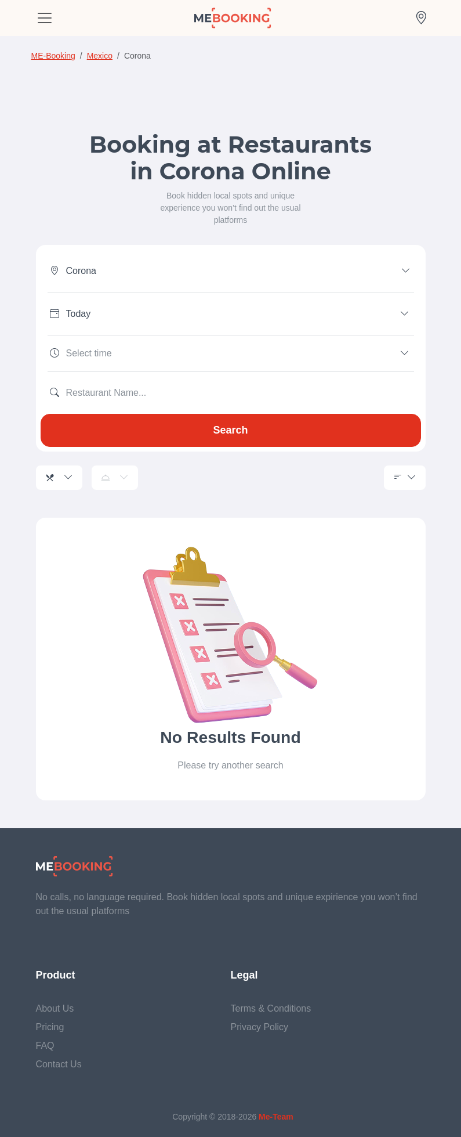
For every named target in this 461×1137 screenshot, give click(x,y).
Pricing (50, 1027)
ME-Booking (53, 55)
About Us (55, 1008)
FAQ (45, 1046)
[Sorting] (405, 477)
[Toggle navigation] (44, 18)
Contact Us (59, 1064)
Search (230, 430)
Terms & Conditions (271, 1008)
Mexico (99, 55)
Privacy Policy (260, 1027)
